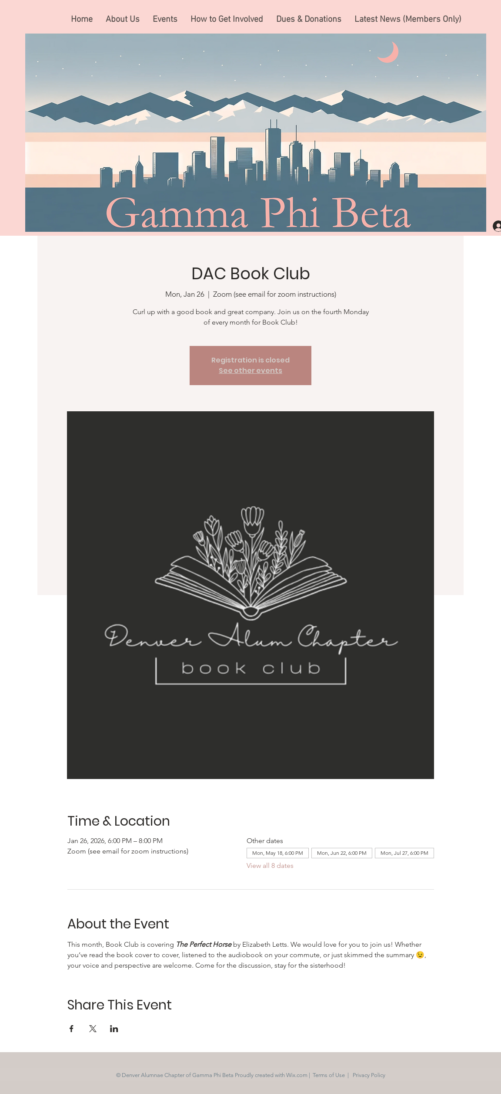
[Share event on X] (93, 1028)
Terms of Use (329, 1075)
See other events (250, 371)
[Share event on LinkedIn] (114, 1028)
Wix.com (296, 1075)
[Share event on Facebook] (71, 1028)
